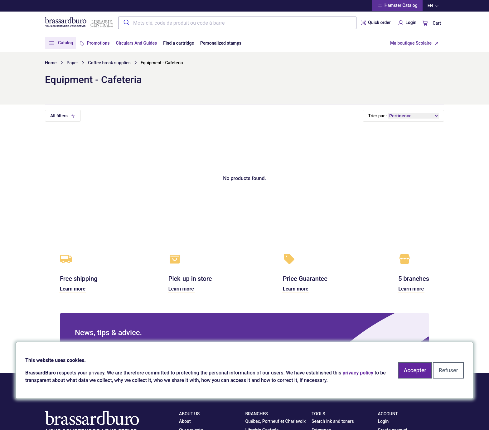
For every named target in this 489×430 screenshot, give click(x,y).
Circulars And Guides (136, 43)
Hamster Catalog (397, 5)
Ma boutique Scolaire (411, 43)
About (185, 421)
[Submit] (126, 23)
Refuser (448, 370)
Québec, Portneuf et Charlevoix (275, 421)
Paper (72, 62)
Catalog (65, 42)
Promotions (98, 43)
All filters (59, 115)
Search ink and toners (333, 421)
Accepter (415, 370)
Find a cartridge (178, 43)
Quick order (375, 23)
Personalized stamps (220, 43)
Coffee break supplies (109, 62)
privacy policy (357, 373)
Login (406, 23)
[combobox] (237, 23)
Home (51, 62)
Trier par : (377, 115)
